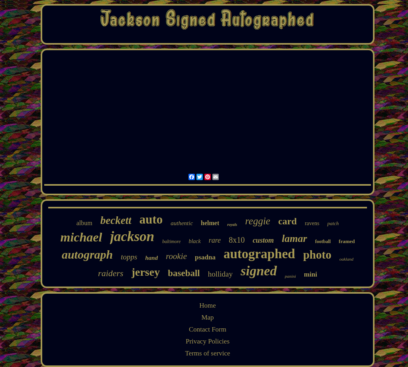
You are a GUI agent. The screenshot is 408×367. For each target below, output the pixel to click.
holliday (220, 274)
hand (151, 258)
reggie (257, 221)
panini (290, 276)
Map (207, 317)
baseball (184, 273)
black (194, 241)
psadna (205, 257)
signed (259, 270)
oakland (346, 259)
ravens (312, 223)
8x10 (237, 240)
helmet (210, 223)
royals (232, 224)
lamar (294, 238)
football (323, 241)
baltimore (171, 241)
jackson (132, 236)
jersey (145, 272)
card (287, 221)
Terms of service (207, 353)
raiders (111, 273)
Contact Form (207, 329)
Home (207, 305)
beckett (115, 220)
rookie (176, 256)
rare (215, 240)
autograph (87, 254)
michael (81, 237)
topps (129, 257)
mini (310, 274)
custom (263, 240)
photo (317, 254)
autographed (259, 254)
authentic (182, 223)
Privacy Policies (208, 341)
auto (151, 219)
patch (333, 223)
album (84, 223)
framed (347, 241)
